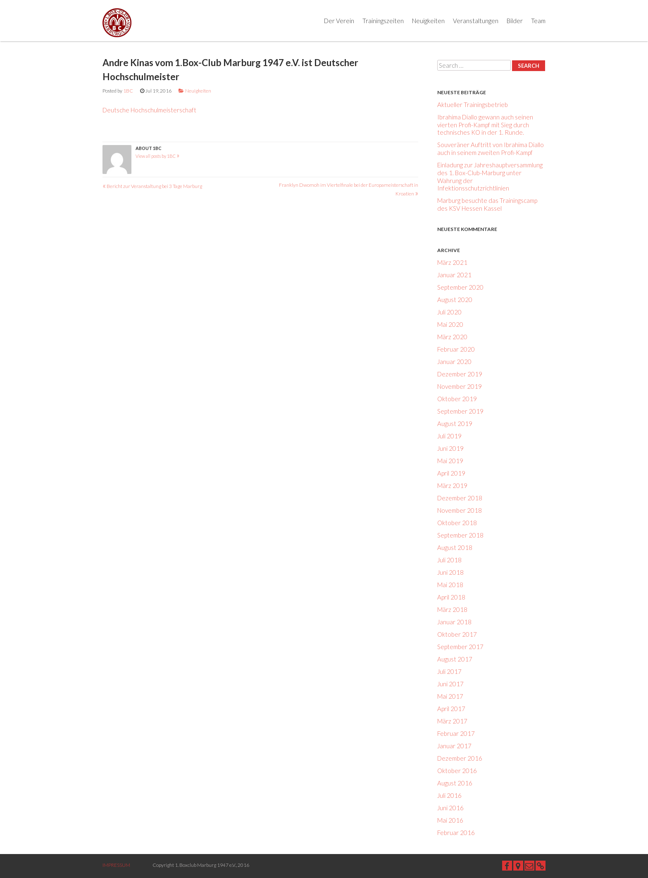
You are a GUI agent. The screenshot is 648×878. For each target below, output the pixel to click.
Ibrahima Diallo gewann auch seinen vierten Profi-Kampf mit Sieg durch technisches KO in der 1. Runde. (485, 124)
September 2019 (460, 411)
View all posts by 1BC (158, 156)
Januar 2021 (454, 274)
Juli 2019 (449, 436)
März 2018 (452, 609)
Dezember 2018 (459, 498)
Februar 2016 (456, 832)
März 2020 (452, 336)
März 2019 (452, 485)
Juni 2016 (450, 807)
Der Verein (339, 20)
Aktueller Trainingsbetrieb (472, 104)
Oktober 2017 (457, 634)
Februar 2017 (456, 733)
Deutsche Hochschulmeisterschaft (149, 110)
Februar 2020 (456, 349)
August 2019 (454, 423)
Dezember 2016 (459, 758)
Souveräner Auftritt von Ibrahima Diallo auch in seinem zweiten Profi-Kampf (490, 148)
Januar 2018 (454, 622)
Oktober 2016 (457, 770)
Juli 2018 (449, 560)
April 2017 (451, 708)
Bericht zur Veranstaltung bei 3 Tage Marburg (152, 186)
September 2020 (460, 287)
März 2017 (452, 721)
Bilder (515, 20)
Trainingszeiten (383, 20)
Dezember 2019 (459, 374)
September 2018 (460, 535)
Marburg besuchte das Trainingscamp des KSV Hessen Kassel (487, 204)
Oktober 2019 (457, 398)
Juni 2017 (450, 684)
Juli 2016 (449, 795)
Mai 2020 (450, 324)
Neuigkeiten (428, 20)
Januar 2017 (454, 746)
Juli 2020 (449, 312)
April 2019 (451, 473)
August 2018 (454, 547)
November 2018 (459, 510)
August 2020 (454, 299)
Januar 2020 (454, 361)
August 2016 (454, 783)
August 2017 (454, 659)
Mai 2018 (450, 584)
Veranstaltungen (475, 20)
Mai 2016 (450, 820)
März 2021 (452, 262)
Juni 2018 (450, 572)
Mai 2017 (450, 696)
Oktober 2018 (457, 522)
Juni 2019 (450, 448)
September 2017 (460, 646)
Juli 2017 (449, 671)
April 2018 (451, 597)
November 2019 (459, 386)
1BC (128, 91)
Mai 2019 (450, 460)
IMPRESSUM (116, 865)
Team (538, 20)
